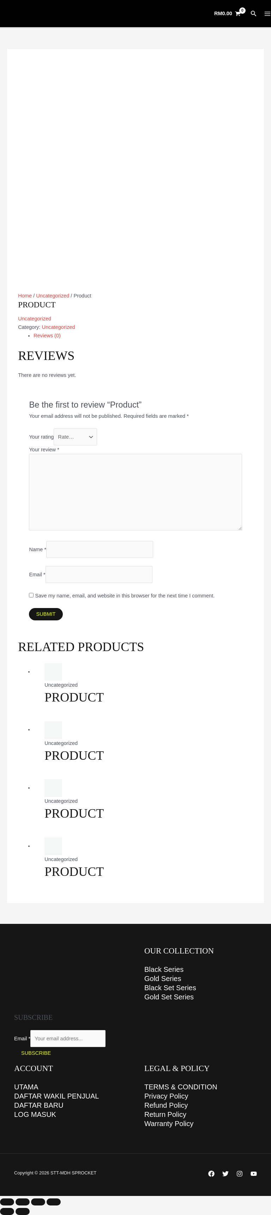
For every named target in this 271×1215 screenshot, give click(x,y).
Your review (44, 449)
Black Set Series (170, 988)
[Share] (38, 1201)
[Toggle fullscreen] (23, 1201)
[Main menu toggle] (267, 13)
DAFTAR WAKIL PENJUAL (56, 1096)
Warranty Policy (168, 1123)
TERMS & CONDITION (180, 1087)
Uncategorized (52, 296)
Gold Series (162, 978)
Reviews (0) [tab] (47, 335)
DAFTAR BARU (39, 1105)
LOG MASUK (35, 1114)
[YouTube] (254, 1174)
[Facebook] (211, 1174)
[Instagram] (239, 1174)
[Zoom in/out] (7, 1201)
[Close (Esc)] (54, 1201)
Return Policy (165, 1114)
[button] (254, 13)
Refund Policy (166, 1105)
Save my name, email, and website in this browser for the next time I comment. (125, 596)
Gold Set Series (169, 997)
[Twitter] (225, 1174)
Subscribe (36, 1053)
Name (37, 549)
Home (25, 296)
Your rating (41, 437)
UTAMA (26, 1087)
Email (37, 574)
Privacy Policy (166, 1096)
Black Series (163, 969)
